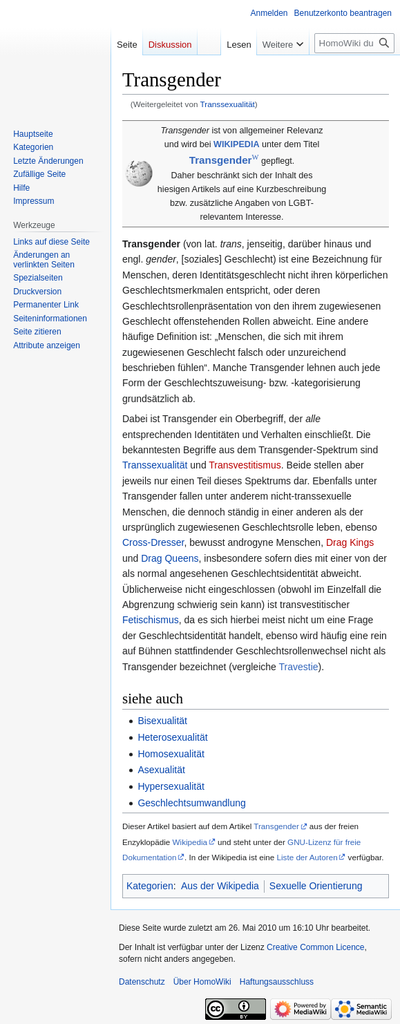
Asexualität (160, 769)
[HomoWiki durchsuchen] (354, 43)
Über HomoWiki (202, 982)
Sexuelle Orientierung (316, 885)
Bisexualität (162, 720)
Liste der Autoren (307, 857)
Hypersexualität (170, 786)
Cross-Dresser (153, 542)
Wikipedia (190, 841)
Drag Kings (350, 542)
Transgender (276, 826)
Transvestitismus (245, 465)
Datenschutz (142, 982)
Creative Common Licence (315, 947)
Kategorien (149, 885)
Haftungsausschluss (277, 982)
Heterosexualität (172, 737)
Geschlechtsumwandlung (191, 802)
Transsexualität (227, 103)
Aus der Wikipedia (220, 885)
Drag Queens (169, 558)
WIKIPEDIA (236, 144)
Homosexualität (170, 753)
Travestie (298, 666)
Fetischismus (150, 619)
